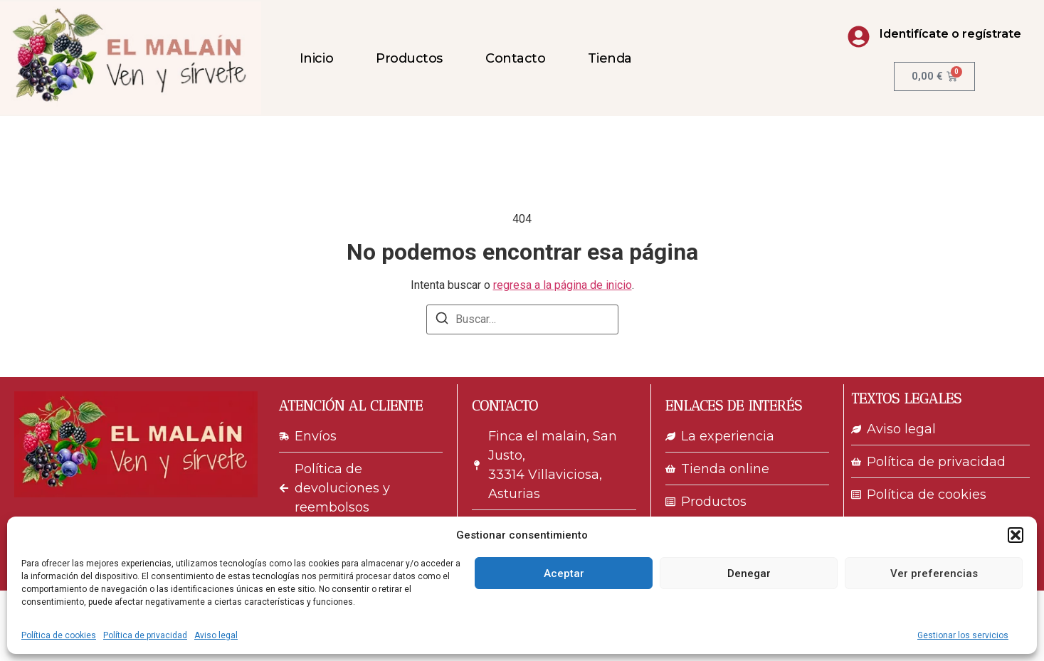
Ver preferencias (934, 573)
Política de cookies (58, 635)
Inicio (316, 58)
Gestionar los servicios (962, 635)
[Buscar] (441, 320)
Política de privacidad (145, 635)
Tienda (609, 58)
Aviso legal (216, 635)
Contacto (515, 58)
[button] (1015, 535)
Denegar (749, 573)
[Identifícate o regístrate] (859, 37)
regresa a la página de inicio (562, 285)
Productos (409, 58)
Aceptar (564, 573)
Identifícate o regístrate (950, 34)
